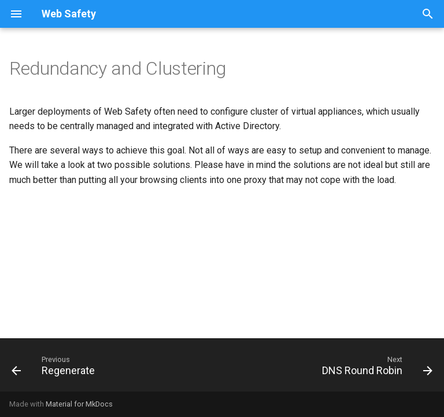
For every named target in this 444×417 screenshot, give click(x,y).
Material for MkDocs (79, 404)
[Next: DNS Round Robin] (375, 368)
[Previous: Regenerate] (55, 368)
